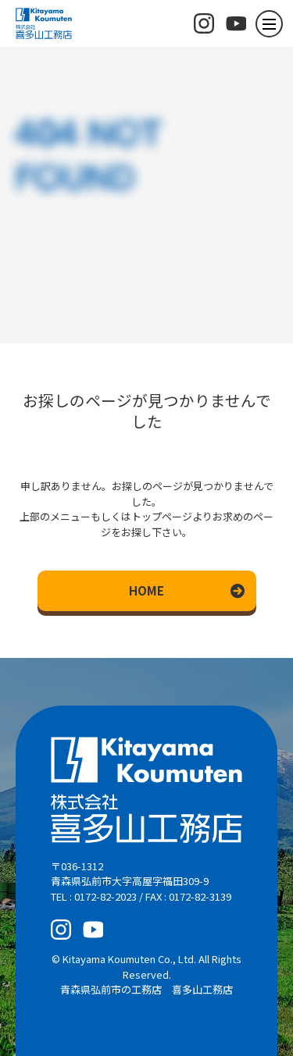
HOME (146, 590)
